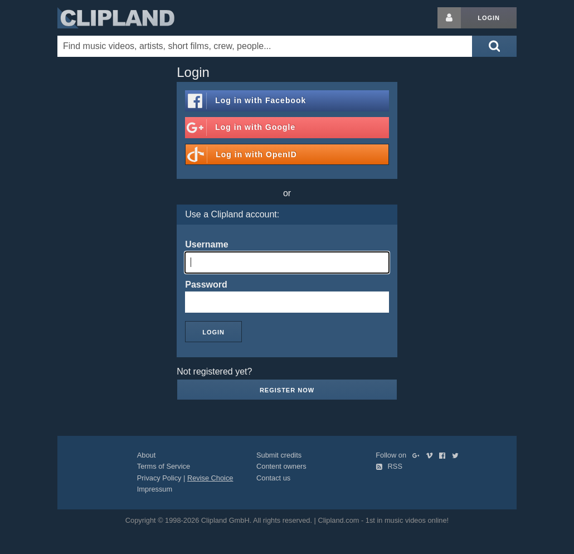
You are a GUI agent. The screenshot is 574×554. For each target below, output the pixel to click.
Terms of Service (163, 466)
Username (206, 244)
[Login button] (449, 17)
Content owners (281, 466)
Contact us (273, 478)
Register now (287, 390)
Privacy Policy (159, 478)
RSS (389, 466)
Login (489, 17)
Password (206, 284)
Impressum (154, 489)
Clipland (115, 17)
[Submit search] (494, 46)
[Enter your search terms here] (264, 46)
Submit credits (278, 455)
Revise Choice (210, 478)
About (146, 455)
